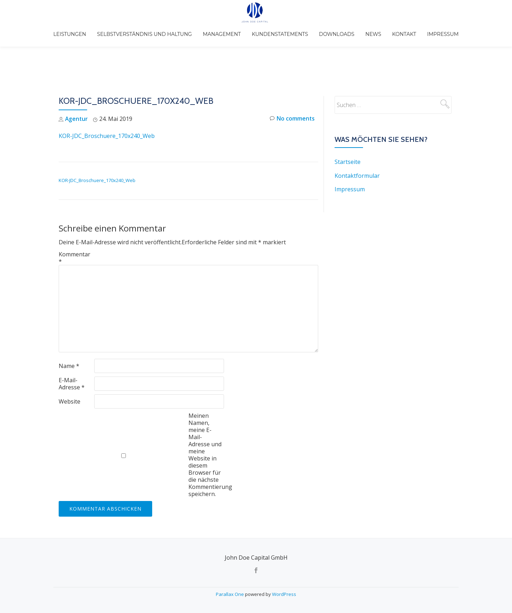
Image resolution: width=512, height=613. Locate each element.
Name (69, 325)
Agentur (77, 79)
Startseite (348, 122)
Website (69, 361)
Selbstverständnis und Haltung (154, 30)
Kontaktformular (357, 135)
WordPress (284, 593)
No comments (292, 79)
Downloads (335, 30)
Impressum (429, 30)
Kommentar (74, 217)
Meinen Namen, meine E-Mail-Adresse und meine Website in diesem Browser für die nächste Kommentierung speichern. (206, 414)
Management (228, 30)
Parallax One (230, 593)
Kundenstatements (282, 30)
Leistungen (83, 30)
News (367, 30)
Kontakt (394, 30)
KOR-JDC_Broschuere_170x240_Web (107, 96)
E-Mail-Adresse (72, 343)
